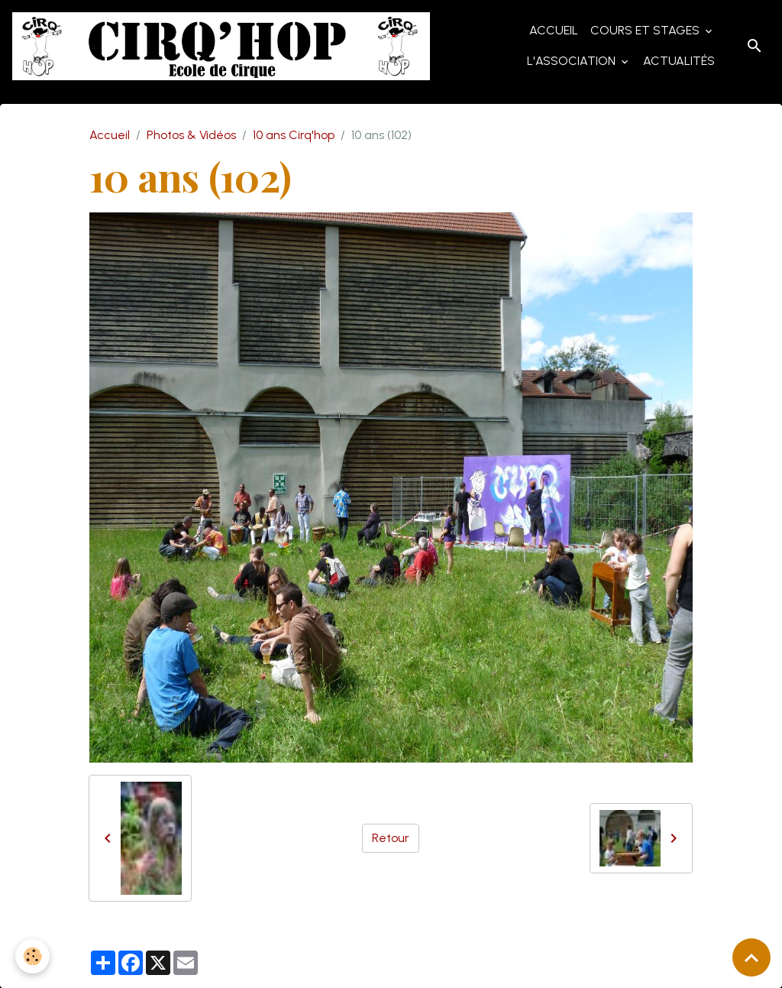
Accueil (553, 30)
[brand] (221, 46)
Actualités (679, 60)
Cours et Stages (646, 30)
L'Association (573, 60)
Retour (390, 838)
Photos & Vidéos (191, 135)
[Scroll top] (751, 957)
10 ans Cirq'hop (293, 135)
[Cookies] (32, 956)
